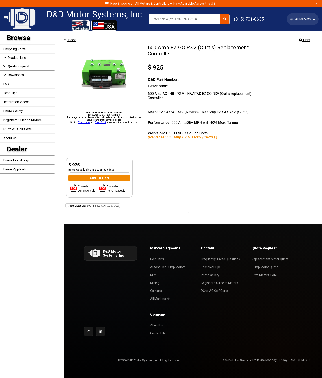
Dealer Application (16, 169)
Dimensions (84, 122)
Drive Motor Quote (265, 275)
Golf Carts (158, 259)
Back (70, 40)
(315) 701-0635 (249, 19)
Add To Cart (99, 178)
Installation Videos (16, 102)
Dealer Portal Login (16, 160)
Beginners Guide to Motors (22, 120)
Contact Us (158, 333)
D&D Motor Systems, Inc (94, 14)
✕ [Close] (316, 3)
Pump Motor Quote (265, 267)
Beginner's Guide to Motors (220, 283)
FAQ (6, 84)
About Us (10, 138)
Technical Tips (211, 267)
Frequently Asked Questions (221, 259)
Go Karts (157, 291)
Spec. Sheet (100, 122)
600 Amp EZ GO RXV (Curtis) (103, 205)
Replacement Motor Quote (270, 259)
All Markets (160, 299)
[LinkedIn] (100, 331)
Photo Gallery (13, 111)
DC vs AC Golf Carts (17, 129)
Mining (155, 283)
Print (304, 40)
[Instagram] (88, 331)
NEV (154, 275)
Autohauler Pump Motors (168, 267)
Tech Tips (10, 93)
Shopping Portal (14, 49)
